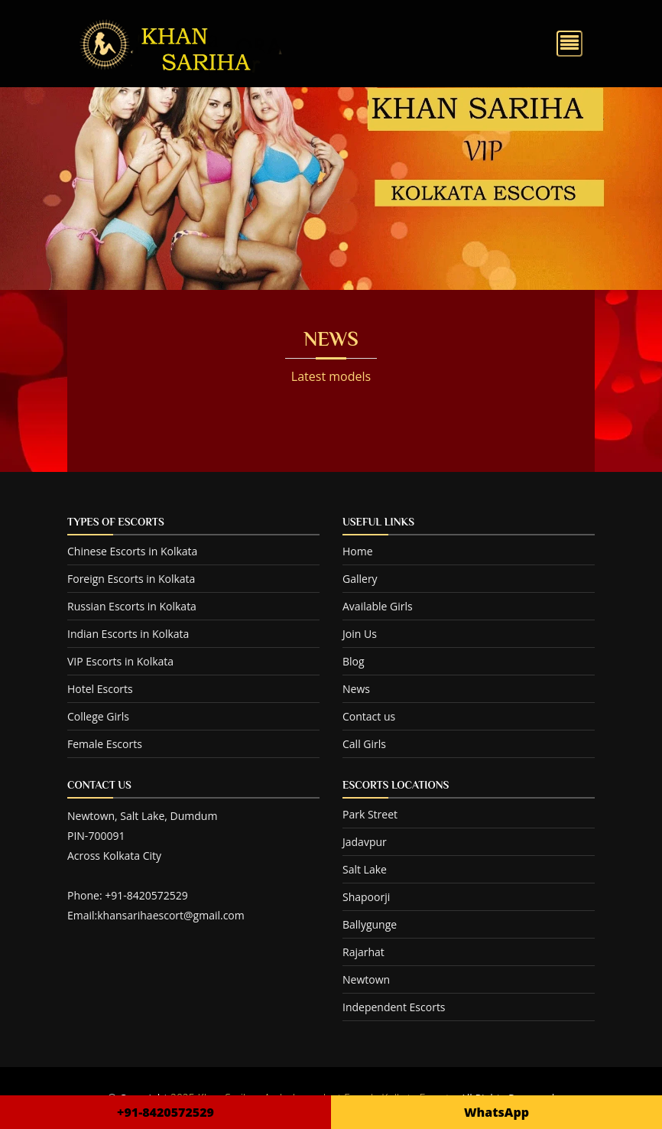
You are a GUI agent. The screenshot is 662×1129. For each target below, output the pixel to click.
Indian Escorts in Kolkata (128, 633)
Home (357, 551)
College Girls (98, 716)
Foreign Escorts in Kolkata (131, 578)
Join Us (359, 633)
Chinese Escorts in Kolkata (132, 551)
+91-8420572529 (165, 1112)
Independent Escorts (394, 1007)
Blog (353, 661)
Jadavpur (364, 842)
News (356, 689)
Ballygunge (369, 924)
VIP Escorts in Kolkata (120, 661)
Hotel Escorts (100, 689)
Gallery (360, 578)
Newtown (366, 979)
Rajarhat (363, 952)
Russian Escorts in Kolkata (131, 606)
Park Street (370, 814)
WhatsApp (496, 1112)
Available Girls (377, 606)
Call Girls (364, 744)
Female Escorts (104, 744)
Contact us (368, 716)
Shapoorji (366, 897)
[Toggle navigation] (569, 44)
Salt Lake (364, 869)
